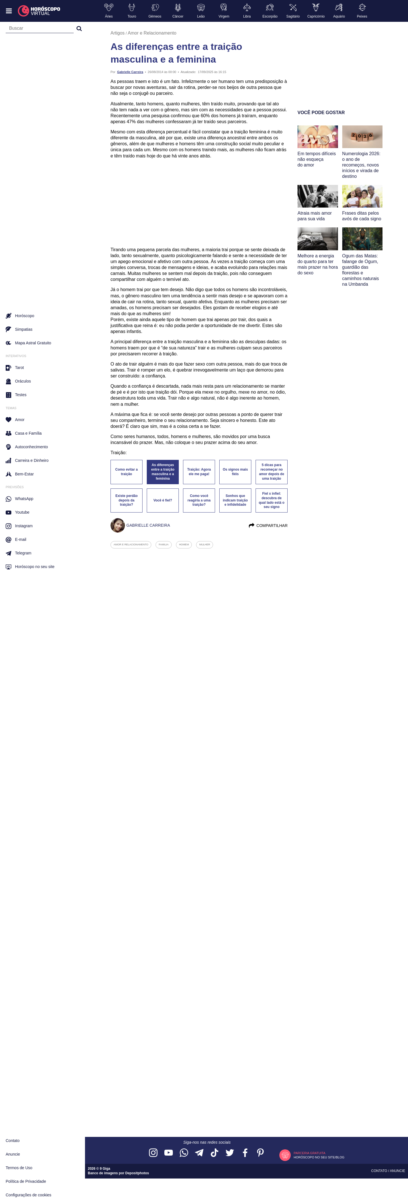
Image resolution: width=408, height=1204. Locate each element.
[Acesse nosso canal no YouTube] (168, 1153)
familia (164, 544)
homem (184, 544)
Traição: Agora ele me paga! (199, 471)
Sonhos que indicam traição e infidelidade (235, 500)
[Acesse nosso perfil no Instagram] (153, 1153)
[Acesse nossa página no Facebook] (245, 1153)
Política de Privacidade (26, 1181)
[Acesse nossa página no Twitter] (230, 1153)
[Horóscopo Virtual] (39, 11)
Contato (13, 1140)
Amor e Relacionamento (152, 33)
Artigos (117, 33)
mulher (204, 544)
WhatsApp (19, 499)
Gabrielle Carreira (130, 72)
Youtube (17, 512)
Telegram (18, 553)
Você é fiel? (163, 500)
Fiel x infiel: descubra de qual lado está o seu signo (271, 500)
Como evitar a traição (126, 471)
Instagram (19, 526)
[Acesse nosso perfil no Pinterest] (260, 1153)
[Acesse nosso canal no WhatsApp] (184, 1153)
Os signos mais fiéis (235, 471)
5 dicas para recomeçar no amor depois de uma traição (271, 472)
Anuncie (13, 1154)
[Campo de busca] (40, 29)
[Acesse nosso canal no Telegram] (199, 1153)
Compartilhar (268, 525)
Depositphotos (137, 1173)
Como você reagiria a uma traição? (199, 500)
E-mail (16, 540)
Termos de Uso (19, 1167)
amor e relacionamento (131, 544)
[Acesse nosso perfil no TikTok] (214, 1153)
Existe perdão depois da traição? (126, 500)
